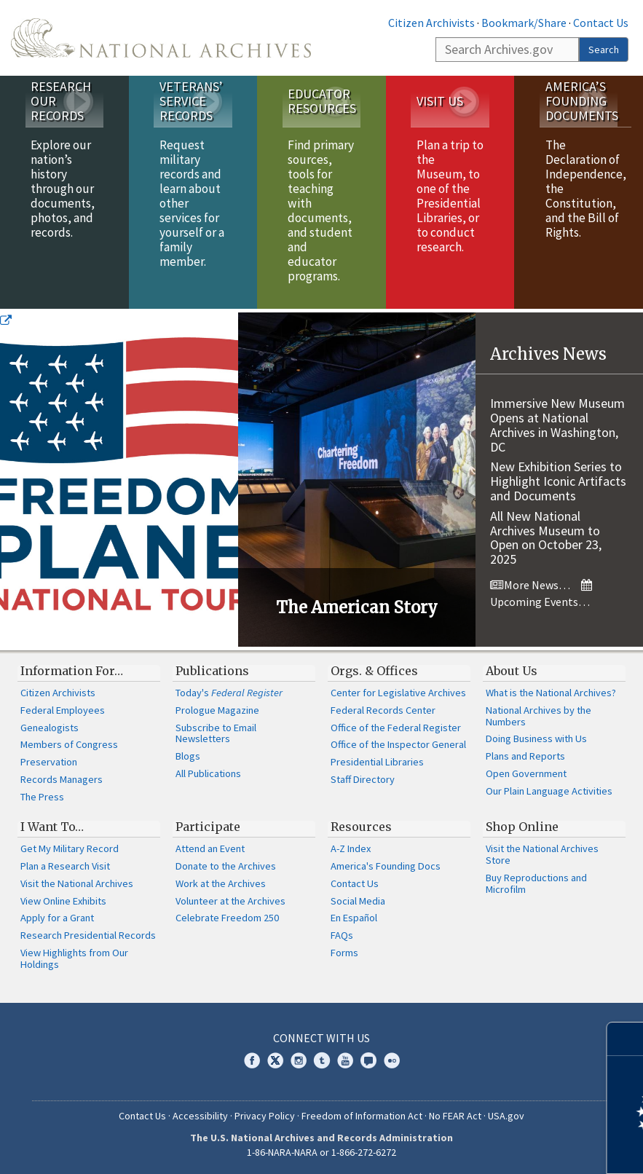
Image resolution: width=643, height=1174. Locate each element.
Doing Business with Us (536, 738)
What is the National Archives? (551, 692)
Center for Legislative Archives (398, 692)
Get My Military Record (69, 848)
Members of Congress (69, 744)
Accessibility (200, 1115)
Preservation (48, 761)
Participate (207, 826)
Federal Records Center (383, 710)
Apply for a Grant (57, 917)
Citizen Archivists (431, 22)
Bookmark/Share (524, 22)
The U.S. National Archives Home (161, 38)
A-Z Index (351, 848)
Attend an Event (210, 848)
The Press (42, 796)
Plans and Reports (525, 756)
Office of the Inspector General (398, 744)
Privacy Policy (264, 1115)
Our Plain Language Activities (549, 790)
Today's (229, 692)
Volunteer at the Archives (230, 900)
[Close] (626, 1039)
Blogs (187, 756)
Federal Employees (62, 710)
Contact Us (600, 22)
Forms (344, 952)
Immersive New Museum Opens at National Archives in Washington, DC (557, 424)
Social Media (358, 900)
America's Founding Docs (386, 865)
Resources (361, 826)
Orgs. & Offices (374, 670)
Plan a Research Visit (65, 865)
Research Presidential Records (88, 935)
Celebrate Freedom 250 (227, 917)
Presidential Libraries (377, 761)
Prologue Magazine (217, 710)
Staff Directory (363, 779)
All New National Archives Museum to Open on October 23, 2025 (545, 537)
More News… (530, 585)
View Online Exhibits (63, 900)
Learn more (513, 1147)
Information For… (71, 670)
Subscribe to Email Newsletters (215, 733)
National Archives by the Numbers (538, 716)
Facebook (252, 1060)
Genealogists (49, 727)
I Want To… (52, 826)
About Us (511, 670)
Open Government (526, 773)
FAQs (342, 935)
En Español (354, 917)
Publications (212, 670)
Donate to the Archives (225, 865)
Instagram (298, 1060)
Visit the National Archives (76, 883)
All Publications (208, 773)
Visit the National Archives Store (542, 854)
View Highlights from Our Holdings (74, 958)
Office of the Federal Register (396, 727)
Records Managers (61, 779)
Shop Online (522, 826)
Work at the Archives (220, 883)
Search (603, 49)
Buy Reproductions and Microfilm (536, 883)
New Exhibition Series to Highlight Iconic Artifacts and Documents (558, 481)
